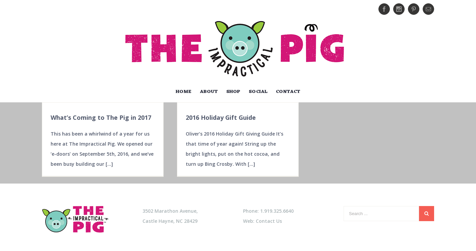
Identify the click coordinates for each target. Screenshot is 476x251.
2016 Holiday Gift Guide (221, 117)
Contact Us (269, 221)
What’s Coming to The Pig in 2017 (101, 117)
